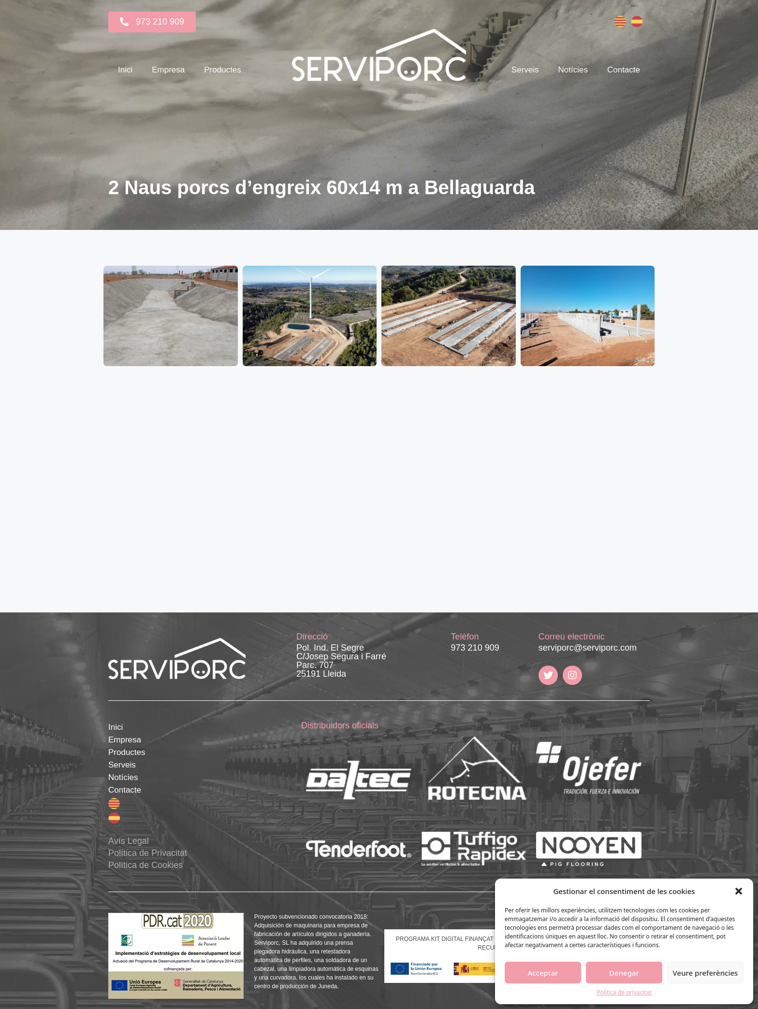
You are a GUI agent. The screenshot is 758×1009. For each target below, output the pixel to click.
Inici (125, 69)
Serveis (525, 69)
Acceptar (542, 973)
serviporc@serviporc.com (588, 648)
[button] (738, 891)
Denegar (624, 973)
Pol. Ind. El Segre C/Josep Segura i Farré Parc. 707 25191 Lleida (341, 661)
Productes (222, 69)
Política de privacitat (624, 992)
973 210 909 (475, 648)
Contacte (623, 69)
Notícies (573, 69)
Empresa (168, 69)
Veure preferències (705, 973)
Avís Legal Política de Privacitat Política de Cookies (147, 853)
